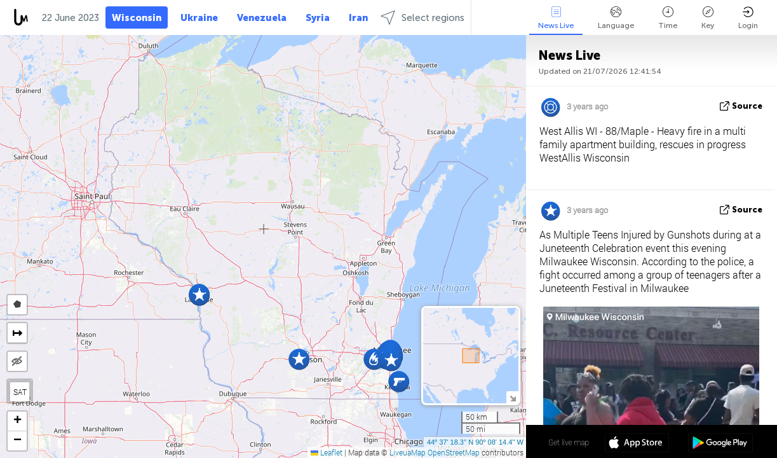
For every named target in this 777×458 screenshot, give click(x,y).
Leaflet (326, 452)
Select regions (422, 17)
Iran (358, 18)
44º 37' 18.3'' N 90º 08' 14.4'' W (475, 442)
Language (616, 18)
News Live (556, 18)
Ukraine (199, 18)
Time (667, 18)
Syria (318, 18)
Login (748, 18)
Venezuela (262, 18)
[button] (398, 381)
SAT (20, 392)
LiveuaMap (407, 452)
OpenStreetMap (454, 452)
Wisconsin (136, 18)
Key (707, 18)
